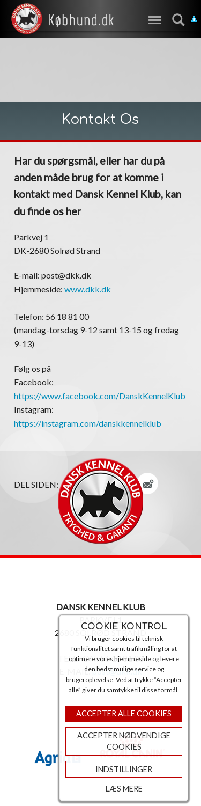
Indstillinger (123, 769)
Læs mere (124, 788)
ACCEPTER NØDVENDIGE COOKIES (123, 741)
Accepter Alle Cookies (124, 713)
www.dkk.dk (87, 289)
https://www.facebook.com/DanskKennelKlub (99, 396)
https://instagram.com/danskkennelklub (87, 423)
